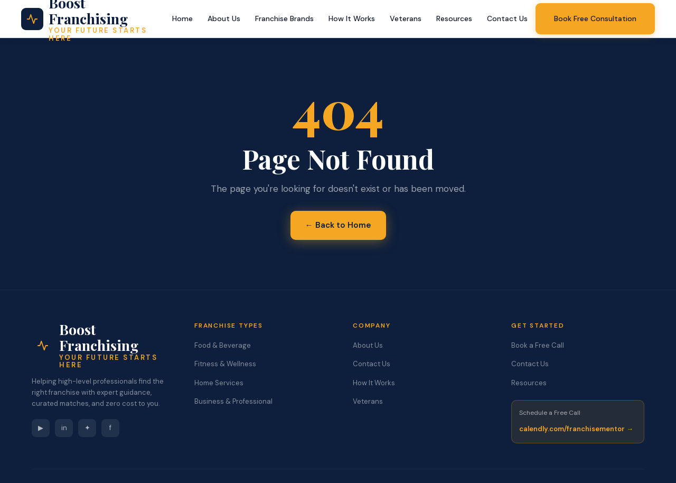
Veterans (405, 18)
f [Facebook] (110, 427)
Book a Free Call (537, 345)
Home (182, 18)
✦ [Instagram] (87, 427)
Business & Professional (233, 401)
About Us (224, 18)
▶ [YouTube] (40, 427)
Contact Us (507, 18)
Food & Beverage (222, 345)
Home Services (218, 382)
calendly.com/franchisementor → (576, 428)
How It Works (351, 18)
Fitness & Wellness (225, 363)
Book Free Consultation (595, 18)
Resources (454, 18)
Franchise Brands (284, 18)
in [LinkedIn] (64, 427)
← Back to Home (338, 225)
